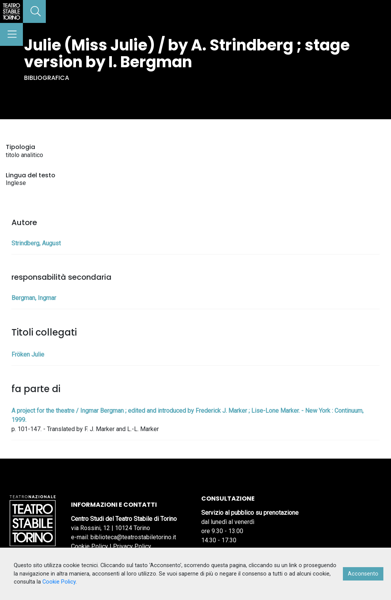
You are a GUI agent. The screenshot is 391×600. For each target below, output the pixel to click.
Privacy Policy (132, 546)
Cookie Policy (89, 546)
